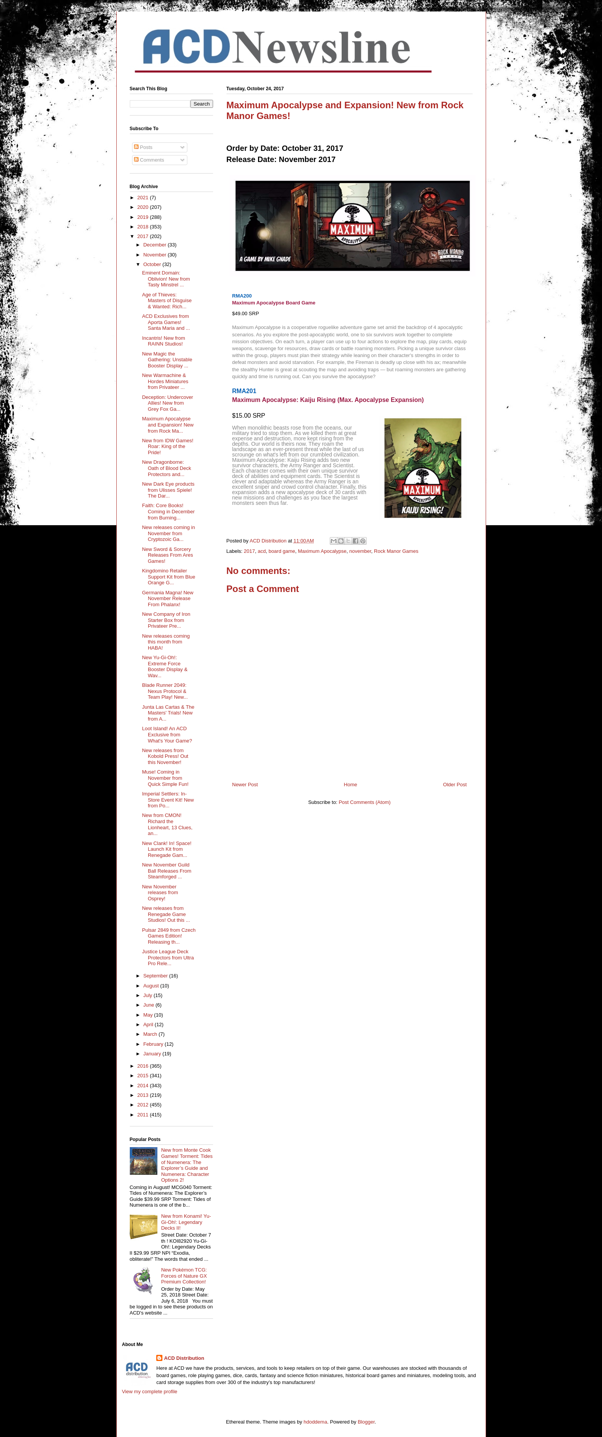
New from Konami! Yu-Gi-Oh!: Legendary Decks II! (186, 1222)
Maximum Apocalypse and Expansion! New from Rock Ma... (168, 424)
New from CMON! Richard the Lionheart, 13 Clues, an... (167, 824)
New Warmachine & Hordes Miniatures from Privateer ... (165, 381)
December (155, 245)
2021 (143, 197)
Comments (149, 160)
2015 (143, 1075)
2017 (249, 551)
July (148, 995)
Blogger (366, 1422)
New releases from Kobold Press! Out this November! (165, 756)
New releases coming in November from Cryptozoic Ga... (168, 533)
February (154, 1044)
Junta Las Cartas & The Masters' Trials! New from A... (168, 713)
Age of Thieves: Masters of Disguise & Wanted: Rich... (167, 300)
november (360, 551)
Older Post (454, 784)
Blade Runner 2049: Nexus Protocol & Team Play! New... (165, 691)
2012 (143, 1105)
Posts (143, 147)
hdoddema (315, 1422)
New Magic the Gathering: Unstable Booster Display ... (167, 360)
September (156, 976)
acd (262, 551)
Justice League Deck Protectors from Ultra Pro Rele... (168, 957)
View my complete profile (149, 1391)
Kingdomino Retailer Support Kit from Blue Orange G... (168, 576)
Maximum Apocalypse (322, 551)
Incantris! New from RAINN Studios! (163, 341)
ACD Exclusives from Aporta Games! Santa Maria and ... (166, 322)
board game (281, 551)
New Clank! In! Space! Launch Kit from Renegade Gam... (167, 849)
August (151, 986)
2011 (143, 1115)
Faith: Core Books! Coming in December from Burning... (168, 511)
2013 (143, 1095)
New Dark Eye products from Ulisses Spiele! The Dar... (168, 490)
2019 (143, 217)
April (149, 1024)
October (152, 264)
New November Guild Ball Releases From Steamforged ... (166, 871)
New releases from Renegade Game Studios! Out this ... (166, 914)
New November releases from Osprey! (160, 892)
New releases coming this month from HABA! (166, 642)
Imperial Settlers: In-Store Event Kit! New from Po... (168, 800)
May (148, 1015)
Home (350, 784)
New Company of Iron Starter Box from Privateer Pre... (166, 620)
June (149, 1005)
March (151, 1034)
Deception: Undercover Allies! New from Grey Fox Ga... (167, 403)
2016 (143, 1066)
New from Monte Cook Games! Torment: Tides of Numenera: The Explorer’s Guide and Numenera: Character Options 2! (187, 1165)
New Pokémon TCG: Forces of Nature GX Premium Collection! (184, 1276)
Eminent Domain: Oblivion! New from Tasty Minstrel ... (166, 279)
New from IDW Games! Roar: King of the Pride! (168, 446)
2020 (143, 207)
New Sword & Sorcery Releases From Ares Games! (167, 555)
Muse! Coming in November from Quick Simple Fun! (165, 778)
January (152, 1054)
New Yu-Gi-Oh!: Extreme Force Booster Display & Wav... (164, 666)
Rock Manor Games (396, 551)
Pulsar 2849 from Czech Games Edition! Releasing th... (168, 936)
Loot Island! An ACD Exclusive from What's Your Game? (167, 734)
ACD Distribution (184, 1358)
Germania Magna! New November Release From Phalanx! (168, 598)
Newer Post (245, 784)
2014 (143, 1085)
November (155, 255)
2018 (143, 227)
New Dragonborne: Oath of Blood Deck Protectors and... (166, 468)
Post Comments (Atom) (364, 802)
